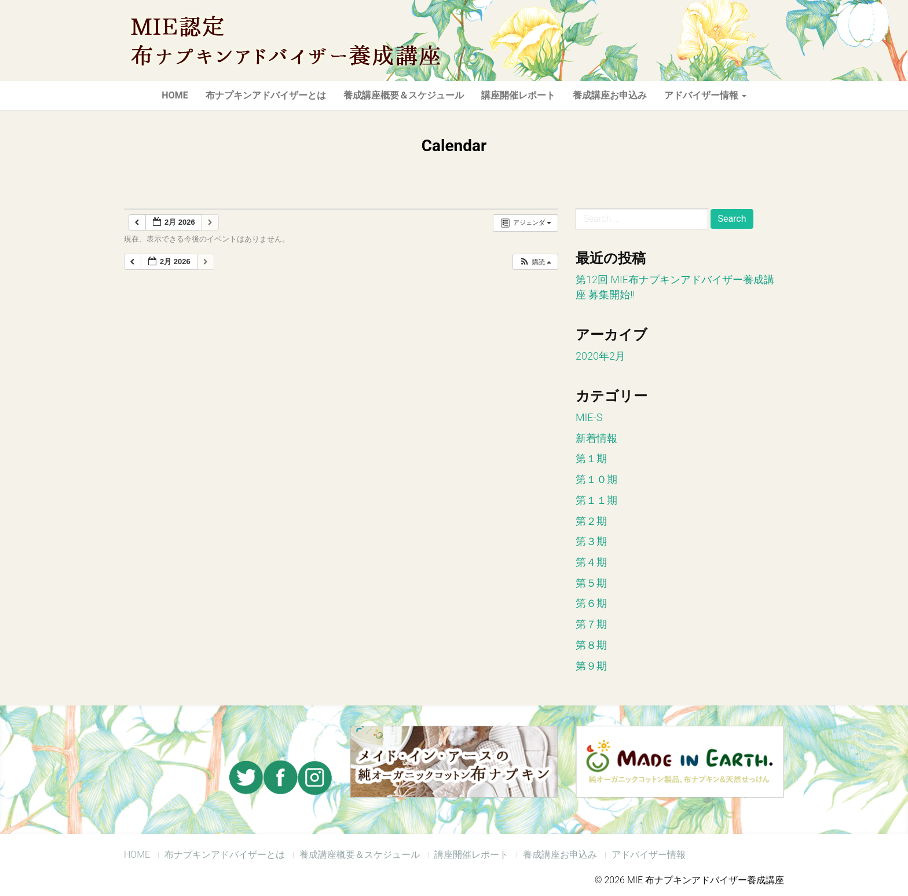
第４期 (591, 562)
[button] (535, 262)
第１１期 (596, 500)
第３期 (591, 541)
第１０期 (596, 479)
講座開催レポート (518, 95)
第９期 (591, 666)
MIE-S (589, 417)
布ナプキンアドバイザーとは (266, 95)
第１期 (591, 458)
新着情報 (596, 438)
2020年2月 (600, 356)
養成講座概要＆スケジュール (403, 95)
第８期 (591, 645)
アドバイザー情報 (705, 95)
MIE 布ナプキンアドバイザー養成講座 (283, 40)
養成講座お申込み (610, 95)
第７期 (591, 624)
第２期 (591, 521)
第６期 (591, 603)
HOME (175, 95)
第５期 (591, 583)
